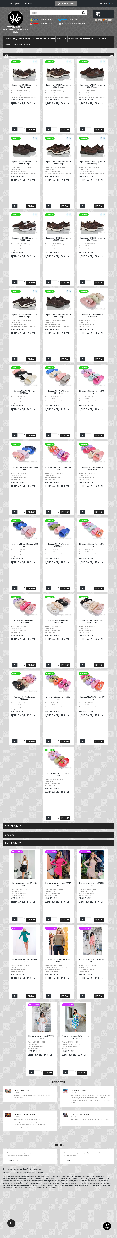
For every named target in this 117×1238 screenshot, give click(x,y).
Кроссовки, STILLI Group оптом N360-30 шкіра (92, 239)
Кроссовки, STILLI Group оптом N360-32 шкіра (24, 239)
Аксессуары (101, 39)
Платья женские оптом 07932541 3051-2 (41, 1037)
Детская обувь (85, 39)
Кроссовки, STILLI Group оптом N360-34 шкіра (58, 162)
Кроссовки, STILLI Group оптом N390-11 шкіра (58, 86)
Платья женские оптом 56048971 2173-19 (24, 960)
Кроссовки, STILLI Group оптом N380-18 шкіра (92, 86)
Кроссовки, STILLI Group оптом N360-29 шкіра (24, 315)
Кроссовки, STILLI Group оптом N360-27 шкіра (58, 315)
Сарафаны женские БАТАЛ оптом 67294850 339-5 (75, 1037)
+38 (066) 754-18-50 (46, 23)
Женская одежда (24, 39)
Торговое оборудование (22, 44)
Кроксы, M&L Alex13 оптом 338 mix (92, 698)
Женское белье (37, 39)
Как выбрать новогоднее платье (25, 1114)
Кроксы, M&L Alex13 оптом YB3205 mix (24, 698)
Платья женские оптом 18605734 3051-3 (92, 960)
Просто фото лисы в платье (80, 1114)
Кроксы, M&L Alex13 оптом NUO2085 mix (58, 621)
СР (101, 20)
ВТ (99, 20)
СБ (109, 20)
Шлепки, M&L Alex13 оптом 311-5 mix (92, 392)
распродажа (13, 843)
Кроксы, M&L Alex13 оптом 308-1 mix (58, 774)
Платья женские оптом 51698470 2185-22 (58, 884)
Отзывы (58, 1145)
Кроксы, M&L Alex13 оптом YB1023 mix (24, 621)
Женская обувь (73, 39)
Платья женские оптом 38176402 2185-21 (92, 884)
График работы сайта (78, 1090)
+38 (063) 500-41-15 (46, 19)
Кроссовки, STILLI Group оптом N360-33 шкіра (92, 162)
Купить (31, 130)
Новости (58, 1082)
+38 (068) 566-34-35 (74, 19)
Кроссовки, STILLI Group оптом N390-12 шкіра (24, 86)
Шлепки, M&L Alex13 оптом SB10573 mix (58, 392)
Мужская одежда (11, 39)
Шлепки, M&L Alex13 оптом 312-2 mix (92, 545)
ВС (111, 20)
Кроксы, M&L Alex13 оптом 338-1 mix (58, 698)
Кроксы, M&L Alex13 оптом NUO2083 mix (92, 621)
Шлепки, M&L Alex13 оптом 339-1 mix (58, 468)
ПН (96, 20)
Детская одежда (49, 39)
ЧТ (104, 20)
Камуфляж (8, 44)
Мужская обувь (61, 39)
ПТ (106, 20)
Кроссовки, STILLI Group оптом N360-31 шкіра (58, 239)
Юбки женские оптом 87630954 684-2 (24, 884)
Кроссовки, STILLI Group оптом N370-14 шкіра (24, 162)
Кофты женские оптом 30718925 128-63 (58, 960)
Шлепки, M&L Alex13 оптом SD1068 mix (24, 392)
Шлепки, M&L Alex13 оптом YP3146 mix (58, 545)
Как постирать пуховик (22, 1090)
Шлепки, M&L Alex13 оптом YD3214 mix (92, 315)
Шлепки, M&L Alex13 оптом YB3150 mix (92, 468)
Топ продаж (13, 826)
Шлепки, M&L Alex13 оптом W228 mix (24, 545)
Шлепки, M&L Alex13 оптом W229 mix (24, 468)
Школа (93, 39)
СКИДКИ (10, 834)
